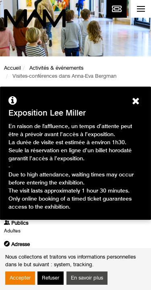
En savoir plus (87, 278)
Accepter (20, 278)
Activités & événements (56, 68)
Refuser (50, 278)
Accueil (12, 68)
